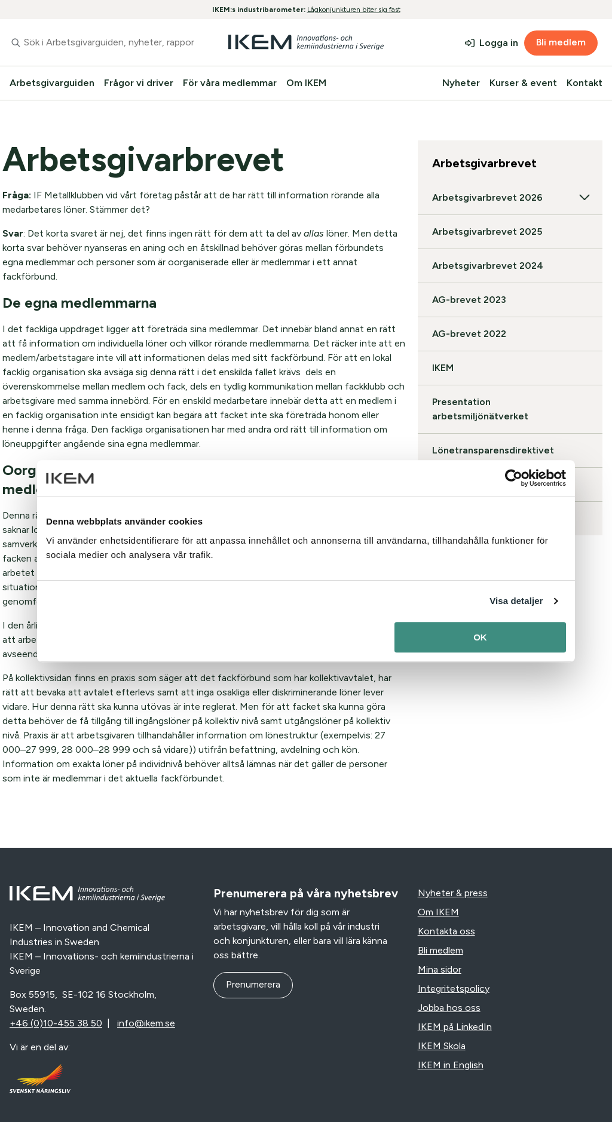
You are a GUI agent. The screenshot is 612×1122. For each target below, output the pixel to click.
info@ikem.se (146, 1023)
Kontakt (584, 82)
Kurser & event (523, 82)
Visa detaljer (516, 601)
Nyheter (461, 82)
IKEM (443, 367)
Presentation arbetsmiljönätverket (480, 409)
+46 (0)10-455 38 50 (56, 1023)
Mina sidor (439, 969)
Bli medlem (561, 42)
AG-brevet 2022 (469, 333)
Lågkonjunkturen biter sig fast (353, 9)
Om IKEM (306, 82)
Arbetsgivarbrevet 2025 (487, 231)
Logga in (498, 42)
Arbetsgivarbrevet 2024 (487, 265)
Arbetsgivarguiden (52, 82)
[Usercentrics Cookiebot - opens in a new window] (513, 478)
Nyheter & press (453, 893)
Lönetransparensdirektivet (493, 450)
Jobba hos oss (449, 1007)
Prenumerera (253, 984)
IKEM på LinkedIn (455, 1026)
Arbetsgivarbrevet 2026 (510, 198)
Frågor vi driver (138, 82)
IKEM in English (451, 1065)
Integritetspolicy (453, 988)
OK (480, 637)
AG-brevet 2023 (469, 299)
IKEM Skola (442, 1046)
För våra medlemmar (230, 82)
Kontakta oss (446, 931)
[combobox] (102, 42)
